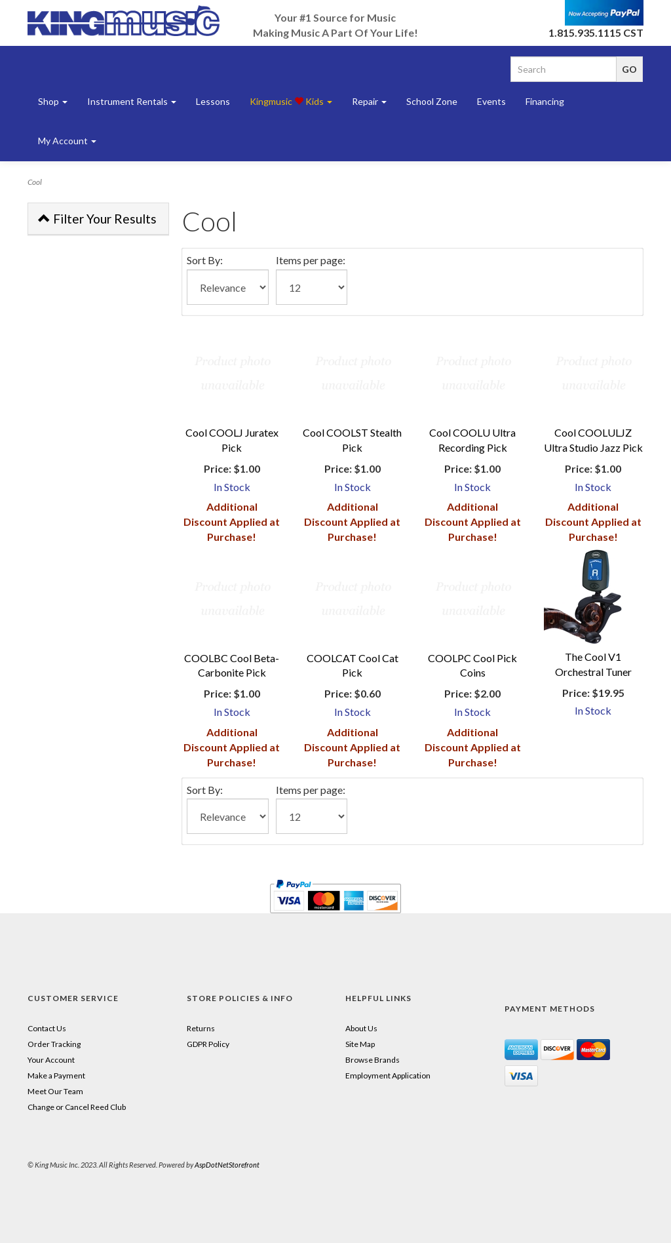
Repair (369, 101)
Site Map (360, 1044)
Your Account (51, 1060)
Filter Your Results (97, 218)
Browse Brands (372, 1060)
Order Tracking (54, 1044)
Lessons (213, 101)
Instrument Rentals (131, 101)
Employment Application (388, 1075)
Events (491, 101)
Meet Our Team (55, 1091)
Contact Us (47, 1028)
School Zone (431, 101)
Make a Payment (56, 1075)
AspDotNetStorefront (227, 1164)
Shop (52, 101)
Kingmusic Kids (291, 101)
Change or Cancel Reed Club (77, 1107)
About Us (361, 1028)
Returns (201, 1028)
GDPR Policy (208, 1044)
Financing (545, 101)
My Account (67, 140)
